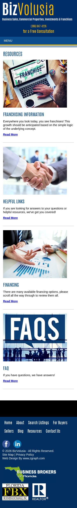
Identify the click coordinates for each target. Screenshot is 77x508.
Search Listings (38, 423)
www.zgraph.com (34, 458)
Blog (20, 431)
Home (8, 423)
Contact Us (53, 431)
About (20, 423)
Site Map (8, 454)
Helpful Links (13, 202)
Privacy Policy (25, 454)
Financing (11, 285)
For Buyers (60, 423)
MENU (8, 40)
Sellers (9, 431)
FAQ (6, 369)
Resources (35, 431)
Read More (10, 134)
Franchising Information (23, 115)
